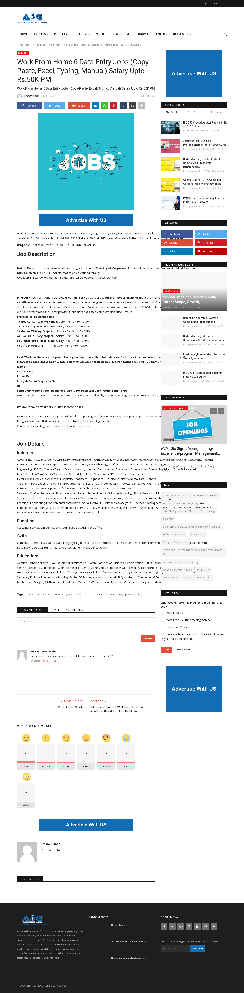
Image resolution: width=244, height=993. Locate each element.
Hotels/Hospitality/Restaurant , (126, 479)
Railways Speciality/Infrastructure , (122, 498)
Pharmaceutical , (66, 493)
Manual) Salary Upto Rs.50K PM (124, 594)
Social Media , (91, 503)
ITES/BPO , (92, 483)
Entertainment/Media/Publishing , (152, 469)
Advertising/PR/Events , (32, 459)
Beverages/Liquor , (76, 464)
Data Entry (63, 543)
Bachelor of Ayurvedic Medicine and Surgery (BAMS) (128, 582)
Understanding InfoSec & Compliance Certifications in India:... (205, 338)
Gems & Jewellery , (81, 474)
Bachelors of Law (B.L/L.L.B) (71, 572)
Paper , (82, 493)
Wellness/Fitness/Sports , (46, 464)
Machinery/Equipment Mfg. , (49, 488)
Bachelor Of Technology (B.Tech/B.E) (134, 567)
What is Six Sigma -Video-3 (177, 569)
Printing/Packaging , (121, 493)
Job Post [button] (82, 34)
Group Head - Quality (70, 707)
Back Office (87, 543)
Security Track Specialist (197, 577)
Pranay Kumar (28, 96)
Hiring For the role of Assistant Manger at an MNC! (190, 495)
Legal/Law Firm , (67, 512)
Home (24, 34)
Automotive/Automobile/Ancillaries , (154, 459)
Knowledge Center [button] (152, 34)
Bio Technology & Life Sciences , (109, 464)
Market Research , (79, 488)
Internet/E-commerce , (101, 469)
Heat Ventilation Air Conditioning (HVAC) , (115, 507)
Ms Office (49, 543)
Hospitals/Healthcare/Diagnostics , (82, 479)
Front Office (91, 547)
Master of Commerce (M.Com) (143, 577)
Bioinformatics (171, 577)
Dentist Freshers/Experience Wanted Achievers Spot (192, 526)
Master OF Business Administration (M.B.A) (96, 577)
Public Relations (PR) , (148, 493)
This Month (194, 112)
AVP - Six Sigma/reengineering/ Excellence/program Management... (190, 451)
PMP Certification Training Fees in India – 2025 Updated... (203, 200)
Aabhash (165, 459)
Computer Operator (30, 543)
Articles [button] (41, 34)
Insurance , (56, 483)
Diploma (35, 577)
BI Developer (198, 534)
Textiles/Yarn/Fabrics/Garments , (47, 474)
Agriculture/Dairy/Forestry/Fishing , (71, 459)
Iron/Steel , (70, 483)
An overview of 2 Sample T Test (128, 941)
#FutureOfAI (204, 569)
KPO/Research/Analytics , (116, 503)
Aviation (22, 563)
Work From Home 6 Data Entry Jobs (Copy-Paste (54, 594)
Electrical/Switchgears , (148, 503)
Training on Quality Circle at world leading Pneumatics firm (192, 552)
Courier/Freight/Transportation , (65, 469)
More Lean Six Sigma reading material (188, 620)
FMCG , (39, 469)
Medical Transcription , (105, 488)
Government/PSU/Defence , (112, 474)
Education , (123, 469)
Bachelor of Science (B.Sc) (147, 572)
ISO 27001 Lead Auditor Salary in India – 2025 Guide (202, 374)
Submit (148, 638)
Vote (166, 649)
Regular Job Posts (176, 627)
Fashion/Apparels (89, 512)
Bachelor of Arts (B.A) (42, 563)
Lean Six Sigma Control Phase (179, 511)
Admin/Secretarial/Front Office (82, 527)
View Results (183, 649)
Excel (87, 594)
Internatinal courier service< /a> (95, 656)
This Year (216, 112)
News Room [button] (122, 34)
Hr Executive (103, 543)
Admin (103, 547)
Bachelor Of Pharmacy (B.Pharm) (110, 572)
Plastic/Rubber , (140, 464)
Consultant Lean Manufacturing (180, 562)
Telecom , (36, 498)
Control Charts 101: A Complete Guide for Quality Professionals (202, 181)
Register (218, 3)
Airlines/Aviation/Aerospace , (112, 459)
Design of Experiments (175, 542)
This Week (172, 112)
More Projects (174, 612)
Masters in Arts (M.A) (55, 577)
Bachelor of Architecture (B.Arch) (76, 563)
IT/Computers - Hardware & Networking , (127, 483)
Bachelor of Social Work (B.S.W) (75, 582)
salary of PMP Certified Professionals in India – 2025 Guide (204, 142)
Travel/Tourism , (54, 498)
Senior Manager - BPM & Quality (180, 503)
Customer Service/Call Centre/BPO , (40, 527)
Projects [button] (62, 34)
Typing (75, 543)
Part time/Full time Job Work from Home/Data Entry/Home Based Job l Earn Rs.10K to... (117, 709)
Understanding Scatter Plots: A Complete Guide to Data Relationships (201, 163)
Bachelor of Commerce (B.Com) (46, 567)
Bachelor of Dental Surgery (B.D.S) (88, 567)
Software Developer (174, 534)
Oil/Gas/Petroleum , (43, 493)
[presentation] (213, 411)
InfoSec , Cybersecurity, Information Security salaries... (204, 356)
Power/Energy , (97, 493)
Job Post (30, 44)
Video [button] (101, 34)
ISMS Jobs (41, 44)
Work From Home (145, 543)
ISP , (81, 483)
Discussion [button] (182, 34)
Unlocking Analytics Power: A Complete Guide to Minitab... (200, 319)
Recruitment (75, 547)
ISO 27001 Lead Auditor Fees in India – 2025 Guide (205, 124)
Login (205, 3)
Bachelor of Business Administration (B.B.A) (125, 563)
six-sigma (168, 519)
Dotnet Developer (121, 925)
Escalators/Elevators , (42, 512)
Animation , (148, 507)
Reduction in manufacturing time (129, 958)
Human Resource (55, 547)
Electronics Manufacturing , (82, 498)
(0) (56, 661)
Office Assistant (122, 543)
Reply (47, 661)
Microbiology (208, 511)
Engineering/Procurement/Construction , (56, 503)
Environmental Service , (73, 507)
